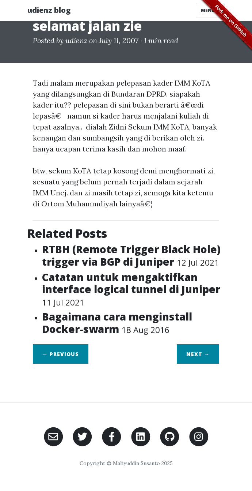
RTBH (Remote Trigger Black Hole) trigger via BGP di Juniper (131, 255)
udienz (76, 40)
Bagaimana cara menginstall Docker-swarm (117, 323)
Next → (198, 354)
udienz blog (48, 10)
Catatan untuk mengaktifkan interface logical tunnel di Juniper (131, 289)
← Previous (60, 354)
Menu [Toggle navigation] (210, 10)
